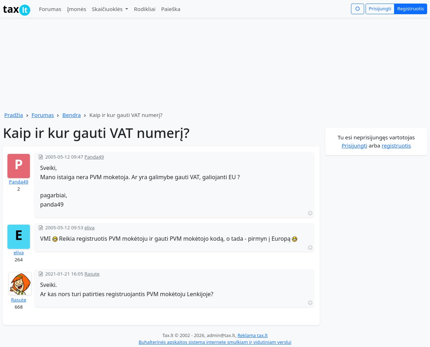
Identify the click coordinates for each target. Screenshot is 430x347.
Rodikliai (144, 8)
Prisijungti (380, 8)
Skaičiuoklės (108, 8)
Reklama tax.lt (252, 335)
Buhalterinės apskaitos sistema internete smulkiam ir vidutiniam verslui (214, 342)
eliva (19, 252)
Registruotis (410, 8)
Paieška (170, 8)
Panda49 (18, 181)
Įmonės (76, 8)
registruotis (396, 145)
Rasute (18, 300)
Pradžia (13, 114)
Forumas (50, 8)
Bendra (71, 114)
